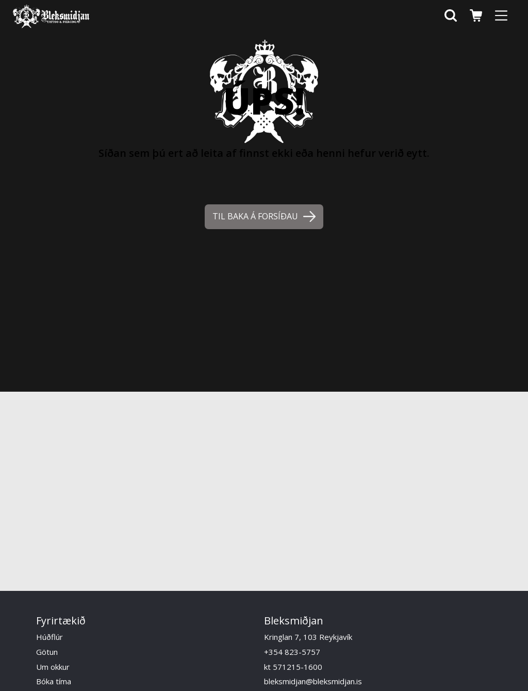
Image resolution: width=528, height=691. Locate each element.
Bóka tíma (53, 681)
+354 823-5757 (292, 652)
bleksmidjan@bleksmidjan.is (313, 681)
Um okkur (53, 667)
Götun (47, 652)
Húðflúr (49, 637)
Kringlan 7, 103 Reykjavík (308, 637)
